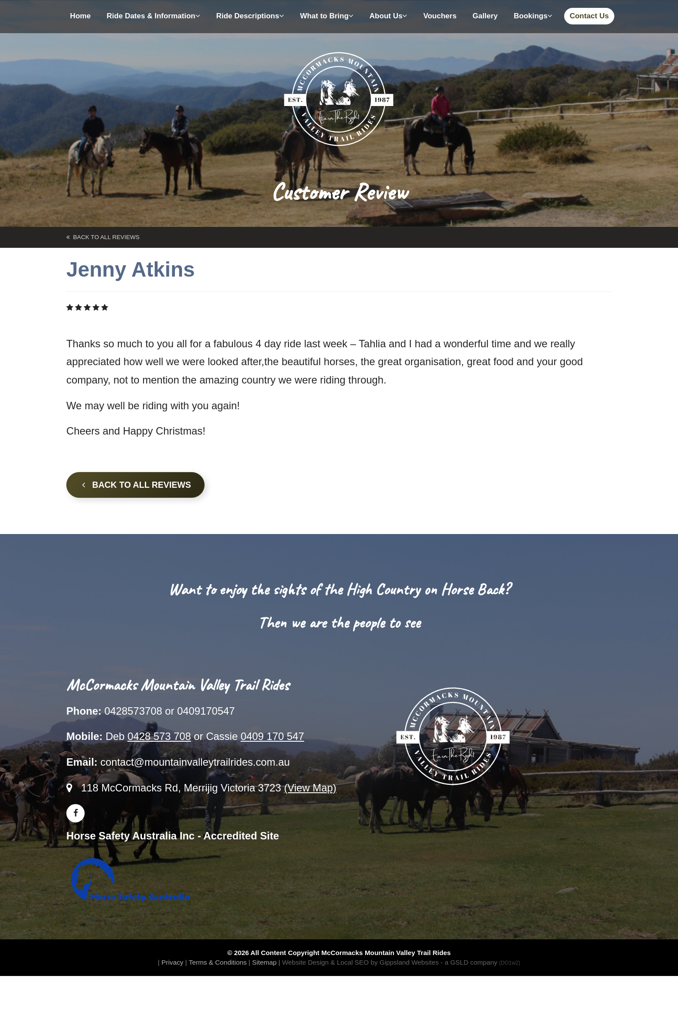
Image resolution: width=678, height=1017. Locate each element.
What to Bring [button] (326, 16)
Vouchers (439, 16)
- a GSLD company (480, 962)
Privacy (172, 962)
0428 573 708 (159, 736)
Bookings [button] (533, 16)
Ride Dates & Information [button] (153, 16)
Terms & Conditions (218, 962)
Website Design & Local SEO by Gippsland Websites (360, 962)
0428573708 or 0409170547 (169, 711)
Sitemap (264, 962)
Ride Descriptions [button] (250, 16)
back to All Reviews (103, 237)
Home (80, 16)
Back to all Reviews (136, 485)
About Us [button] (388, 16)
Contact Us (589, 16)
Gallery (485, 16)
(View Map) (310, 788)
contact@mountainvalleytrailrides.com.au (195, 762)
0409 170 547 (272, 736)
